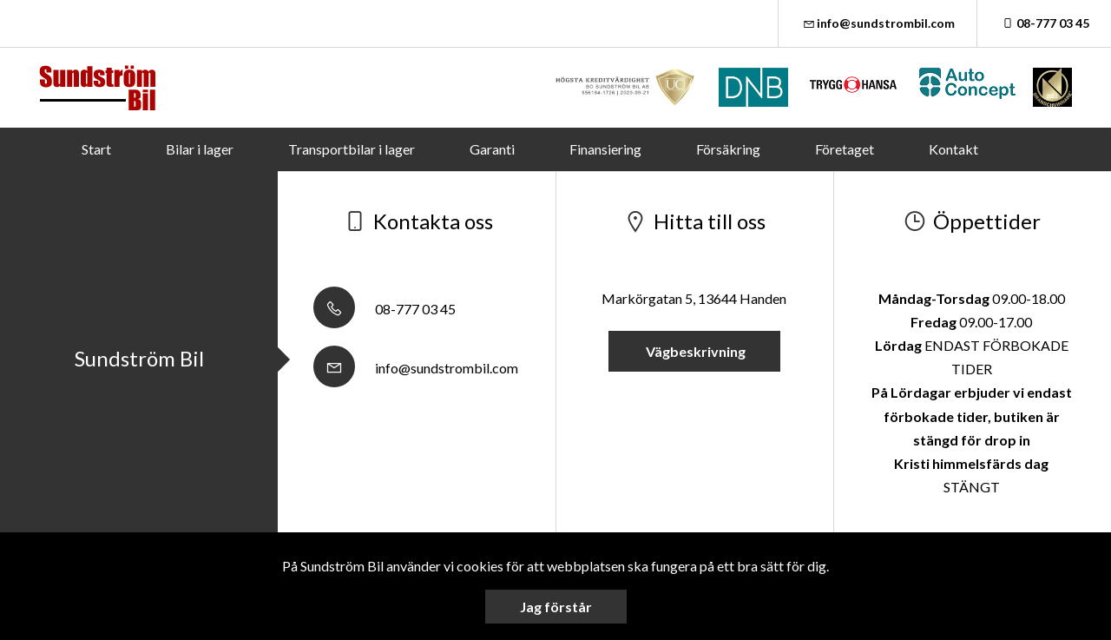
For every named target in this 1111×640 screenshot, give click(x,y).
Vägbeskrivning (694, 351)
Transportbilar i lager (351, 149)
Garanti (492, 149)
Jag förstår (556, 606)
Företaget (844, 149)
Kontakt (953, 149)
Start (96, 149)
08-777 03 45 (1044, 23)
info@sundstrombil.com (878, 23)
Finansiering (605, 149)
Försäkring (728, 149)
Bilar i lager (199, 149)
